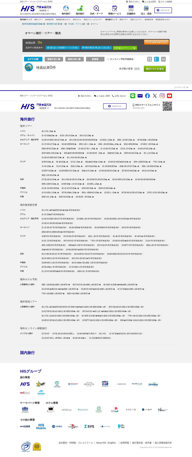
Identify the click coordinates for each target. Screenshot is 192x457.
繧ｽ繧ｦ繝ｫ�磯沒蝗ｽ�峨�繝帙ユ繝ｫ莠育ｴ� (60, 289)
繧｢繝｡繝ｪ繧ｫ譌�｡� (50, 179)
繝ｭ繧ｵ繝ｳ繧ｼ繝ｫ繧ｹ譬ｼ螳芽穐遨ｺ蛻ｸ (89, 254)
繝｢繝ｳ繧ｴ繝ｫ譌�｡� (130, 171)
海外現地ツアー (28, 301)
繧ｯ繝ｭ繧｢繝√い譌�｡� (88, 149)
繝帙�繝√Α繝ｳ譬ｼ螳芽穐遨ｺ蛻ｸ (81, 245)
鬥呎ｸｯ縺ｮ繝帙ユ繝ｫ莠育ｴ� (53, 293)
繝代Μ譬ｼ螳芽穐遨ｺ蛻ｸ (131, 227)
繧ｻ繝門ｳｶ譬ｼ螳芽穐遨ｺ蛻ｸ (133, 245)
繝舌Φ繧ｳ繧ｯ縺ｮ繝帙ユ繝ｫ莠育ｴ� (87, 285)
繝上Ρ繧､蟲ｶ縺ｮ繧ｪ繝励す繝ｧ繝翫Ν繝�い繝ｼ (60, 316)
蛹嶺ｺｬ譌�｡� (77, 166)
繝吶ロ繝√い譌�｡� (87, 144)
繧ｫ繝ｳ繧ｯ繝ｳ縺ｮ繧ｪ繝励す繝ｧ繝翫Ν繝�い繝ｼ (61, 320)
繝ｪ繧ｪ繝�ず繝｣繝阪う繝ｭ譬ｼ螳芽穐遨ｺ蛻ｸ (90, 263)
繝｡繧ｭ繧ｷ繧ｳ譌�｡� (70, 188)
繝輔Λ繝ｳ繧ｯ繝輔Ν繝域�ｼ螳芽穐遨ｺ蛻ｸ (58, 232)
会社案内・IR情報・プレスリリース (76, 442)
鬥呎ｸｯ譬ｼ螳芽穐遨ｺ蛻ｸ (100, 241)
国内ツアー (124, 19)
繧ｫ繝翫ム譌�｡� (94, 184)
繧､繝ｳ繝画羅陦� (109, 166)
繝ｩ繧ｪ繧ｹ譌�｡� (149, 171)
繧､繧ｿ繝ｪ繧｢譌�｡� (50, 144)
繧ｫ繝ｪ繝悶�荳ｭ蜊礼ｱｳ (86, 334)
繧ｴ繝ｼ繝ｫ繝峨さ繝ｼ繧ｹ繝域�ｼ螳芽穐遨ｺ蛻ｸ (122, 219)
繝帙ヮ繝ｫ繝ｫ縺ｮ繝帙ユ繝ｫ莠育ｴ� (56, 285)
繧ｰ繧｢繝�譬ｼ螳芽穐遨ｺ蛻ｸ (53, 214)
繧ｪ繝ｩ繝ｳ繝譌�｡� (96, 153)
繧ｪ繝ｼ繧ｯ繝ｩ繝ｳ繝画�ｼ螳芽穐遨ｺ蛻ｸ (57, 223)
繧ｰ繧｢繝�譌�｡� (49, 135)
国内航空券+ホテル (163, 19)
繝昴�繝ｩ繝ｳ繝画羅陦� (74, 153)
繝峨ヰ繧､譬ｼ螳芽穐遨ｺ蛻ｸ (88, 271)
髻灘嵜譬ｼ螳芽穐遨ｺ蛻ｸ (51, 236)
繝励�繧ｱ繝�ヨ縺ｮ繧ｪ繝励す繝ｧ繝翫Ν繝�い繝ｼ (140, 320)
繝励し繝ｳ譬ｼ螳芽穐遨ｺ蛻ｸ (99, 236)
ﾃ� (134, 48)
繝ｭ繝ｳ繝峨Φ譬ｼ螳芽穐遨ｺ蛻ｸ (107, 227)
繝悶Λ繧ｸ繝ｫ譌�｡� (107, 188)
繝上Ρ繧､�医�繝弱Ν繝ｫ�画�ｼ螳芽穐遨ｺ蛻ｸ (61, 210)
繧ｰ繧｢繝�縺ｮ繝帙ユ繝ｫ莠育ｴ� (131, 289)
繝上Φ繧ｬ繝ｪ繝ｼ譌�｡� (77, 157)
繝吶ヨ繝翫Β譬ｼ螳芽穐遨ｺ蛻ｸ (54, 245)
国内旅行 (27, 353)
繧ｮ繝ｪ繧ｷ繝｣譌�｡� (146, 149)
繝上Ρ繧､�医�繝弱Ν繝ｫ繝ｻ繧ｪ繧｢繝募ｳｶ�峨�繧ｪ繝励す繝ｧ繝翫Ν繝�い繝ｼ (74, 307)
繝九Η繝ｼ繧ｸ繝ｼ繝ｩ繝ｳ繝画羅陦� (83, 140)
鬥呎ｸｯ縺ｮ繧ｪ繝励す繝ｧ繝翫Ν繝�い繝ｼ (144, 316)
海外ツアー (38, 19)
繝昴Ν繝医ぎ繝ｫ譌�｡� (51, 153)
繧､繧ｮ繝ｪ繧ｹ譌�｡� (109, 149)
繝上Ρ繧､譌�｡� (49, 131)
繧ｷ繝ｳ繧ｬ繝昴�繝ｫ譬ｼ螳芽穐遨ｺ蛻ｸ (128, 241)
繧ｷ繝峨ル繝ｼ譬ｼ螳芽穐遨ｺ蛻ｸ (89, 219)
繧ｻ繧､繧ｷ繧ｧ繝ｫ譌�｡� (157, 192)
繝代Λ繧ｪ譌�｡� (87, 135)
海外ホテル (77, 19)
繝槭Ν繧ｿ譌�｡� (114, 153)
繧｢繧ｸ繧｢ (46, 334)
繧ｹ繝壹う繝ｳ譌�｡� (149, 144)
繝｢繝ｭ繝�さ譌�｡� (70, 192)
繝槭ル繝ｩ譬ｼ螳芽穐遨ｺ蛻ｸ (157, 245)
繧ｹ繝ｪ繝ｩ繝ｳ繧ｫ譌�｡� (109, 171)
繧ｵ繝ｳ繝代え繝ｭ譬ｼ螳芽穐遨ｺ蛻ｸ (55, 263)
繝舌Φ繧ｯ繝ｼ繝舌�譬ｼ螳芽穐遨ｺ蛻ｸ (87, 258)
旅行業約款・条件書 (142, 442)
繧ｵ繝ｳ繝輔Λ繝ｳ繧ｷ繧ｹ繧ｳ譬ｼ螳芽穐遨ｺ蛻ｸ (124, 254)
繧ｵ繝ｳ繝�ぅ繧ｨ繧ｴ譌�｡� (72, 184)
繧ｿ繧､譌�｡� (77, 162)
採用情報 (124, 442)
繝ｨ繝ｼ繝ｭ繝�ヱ (80, 338)
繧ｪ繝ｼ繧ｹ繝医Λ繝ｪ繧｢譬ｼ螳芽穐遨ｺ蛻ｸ (58, 219)
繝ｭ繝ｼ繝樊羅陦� (69, 144)
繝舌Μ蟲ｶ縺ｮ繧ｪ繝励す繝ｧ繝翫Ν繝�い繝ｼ (126, 307)
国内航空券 (149, 19)
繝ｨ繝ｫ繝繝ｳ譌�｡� (85, 197)
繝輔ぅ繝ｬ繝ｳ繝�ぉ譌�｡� (109, 144)
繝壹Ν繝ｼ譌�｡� (89, 188)
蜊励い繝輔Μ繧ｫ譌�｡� (92, 192)
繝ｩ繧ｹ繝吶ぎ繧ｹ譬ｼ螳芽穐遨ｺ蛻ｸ (55, 258)
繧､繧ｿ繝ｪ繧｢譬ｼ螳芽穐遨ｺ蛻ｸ (54, 227)
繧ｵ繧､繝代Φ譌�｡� (68, 135)
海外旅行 (27, 119)
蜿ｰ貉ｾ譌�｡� (62, 162)
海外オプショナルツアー (93, 19)
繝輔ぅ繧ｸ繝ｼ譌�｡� (126, 140)
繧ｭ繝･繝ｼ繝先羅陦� (50, 188)
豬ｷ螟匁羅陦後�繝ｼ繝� (32, 24)
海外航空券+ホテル (63, 19)
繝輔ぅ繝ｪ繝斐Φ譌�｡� (152, 166)
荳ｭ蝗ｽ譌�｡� (48, 166)
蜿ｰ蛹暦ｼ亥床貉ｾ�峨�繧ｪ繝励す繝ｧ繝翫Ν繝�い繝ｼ (103, 316)
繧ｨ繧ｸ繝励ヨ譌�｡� (50, 192)
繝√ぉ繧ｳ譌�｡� (151, 153)
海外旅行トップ (26, 19)
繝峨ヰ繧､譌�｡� (49, 197)
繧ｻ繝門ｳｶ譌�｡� (49, 171)
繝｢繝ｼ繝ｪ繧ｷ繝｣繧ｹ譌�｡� (133, 192)
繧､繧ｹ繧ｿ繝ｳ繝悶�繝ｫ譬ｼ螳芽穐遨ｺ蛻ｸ (58, 271)
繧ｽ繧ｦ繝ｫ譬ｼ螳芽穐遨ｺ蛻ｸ (75, 236)
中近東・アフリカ (75, 24)
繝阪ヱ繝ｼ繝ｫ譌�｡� (50, 175)
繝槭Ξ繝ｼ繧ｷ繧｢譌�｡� (129, 166)
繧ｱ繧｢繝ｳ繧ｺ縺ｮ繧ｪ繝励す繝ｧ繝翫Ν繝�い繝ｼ (61, 311)
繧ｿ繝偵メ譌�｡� (107, 140)
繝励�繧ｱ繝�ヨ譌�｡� (95, 162)
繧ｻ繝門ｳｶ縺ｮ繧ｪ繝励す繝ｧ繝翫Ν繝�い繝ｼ (100, 320)
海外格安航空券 (28, 205)
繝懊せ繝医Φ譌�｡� (50, 184)
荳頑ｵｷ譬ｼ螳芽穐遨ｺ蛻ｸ (155, 241)
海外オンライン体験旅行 (33, 328)
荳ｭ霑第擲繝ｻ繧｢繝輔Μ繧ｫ (100, 338)
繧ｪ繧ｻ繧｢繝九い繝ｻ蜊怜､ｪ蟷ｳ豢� (56, 338)
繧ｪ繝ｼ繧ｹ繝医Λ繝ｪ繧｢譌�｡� (54, 140)
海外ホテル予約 (28, 279)
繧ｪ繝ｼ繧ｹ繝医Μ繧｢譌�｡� (53, 157)
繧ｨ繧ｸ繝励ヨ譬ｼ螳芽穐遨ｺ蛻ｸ (81, 267)
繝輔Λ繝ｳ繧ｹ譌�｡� (50, 149)
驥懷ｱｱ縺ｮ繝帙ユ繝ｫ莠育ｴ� (78, 293)
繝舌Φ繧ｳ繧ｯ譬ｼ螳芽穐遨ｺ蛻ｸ (76, 241)
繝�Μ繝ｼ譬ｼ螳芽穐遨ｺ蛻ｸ (52, 250)
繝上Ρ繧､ (103, 334)
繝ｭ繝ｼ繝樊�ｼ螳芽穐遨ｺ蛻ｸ (80, 227)
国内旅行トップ (111, 19)
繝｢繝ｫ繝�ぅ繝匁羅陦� (147, 140)
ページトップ (179, 87)
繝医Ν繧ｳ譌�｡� (66, 197)
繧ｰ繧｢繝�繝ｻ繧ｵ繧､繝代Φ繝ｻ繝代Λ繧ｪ (125, 334)
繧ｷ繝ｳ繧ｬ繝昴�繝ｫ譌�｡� (119, 162)
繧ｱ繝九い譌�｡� (111, 192)
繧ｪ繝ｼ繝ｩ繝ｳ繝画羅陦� (145, 179)
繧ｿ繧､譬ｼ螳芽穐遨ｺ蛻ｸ (51, 241)
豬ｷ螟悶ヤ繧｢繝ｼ (53, 24)
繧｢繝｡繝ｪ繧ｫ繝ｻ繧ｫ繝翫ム (64, 334)
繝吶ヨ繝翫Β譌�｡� (142, 162)
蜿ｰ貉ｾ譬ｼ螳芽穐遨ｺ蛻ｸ (122, 236)
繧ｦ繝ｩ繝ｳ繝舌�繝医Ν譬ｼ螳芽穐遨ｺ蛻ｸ (82, 250)
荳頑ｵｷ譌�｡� (62, 166)
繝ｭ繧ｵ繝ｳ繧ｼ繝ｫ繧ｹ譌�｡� (98, 179)
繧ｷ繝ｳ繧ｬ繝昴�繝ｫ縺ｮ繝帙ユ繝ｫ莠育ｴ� (98, 289)
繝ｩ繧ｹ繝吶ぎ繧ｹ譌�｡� (122, 179)
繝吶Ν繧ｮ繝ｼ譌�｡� (132, 153)
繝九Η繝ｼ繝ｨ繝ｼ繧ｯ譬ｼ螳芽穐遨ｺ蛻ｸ (57, 254)
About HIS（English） (106, 442)
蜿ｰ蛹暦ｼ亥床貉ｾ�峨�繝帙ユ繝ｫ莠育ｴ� (120, 285)
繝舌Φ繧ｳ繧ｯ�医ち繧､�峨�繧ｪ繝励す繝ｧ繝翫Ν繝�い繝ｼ (106, 311)
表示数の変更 (126, 68)
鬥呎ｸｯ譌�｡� (159, 162)
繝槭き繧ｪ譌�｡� (89, 171)
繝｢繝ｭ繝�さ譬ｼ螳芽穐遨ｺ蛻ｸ (54, 267)
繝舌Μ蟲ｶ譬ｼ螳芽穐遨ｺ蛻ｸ (108, 245)
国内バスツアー (136, 19)
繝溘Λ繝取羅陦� (131, 144)
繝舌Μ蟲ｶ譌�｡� (92, 166)
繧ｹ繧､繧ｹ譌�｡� (127, 149)
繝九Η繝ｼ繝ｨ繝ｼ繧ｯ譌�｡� (73, 179)
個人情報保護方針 (163, 442)
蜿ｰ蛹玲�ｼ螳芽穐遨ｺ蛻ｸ (145, 236)
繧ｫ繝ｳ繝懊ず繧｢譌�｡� (69, 171)
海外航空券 (49, 19)
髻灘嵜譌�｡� (48, 162)
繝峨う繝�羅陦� (68, 149)
